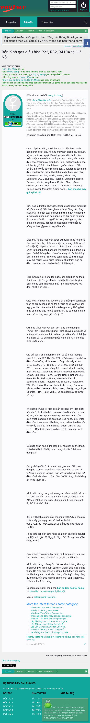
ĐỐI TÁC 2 (8, 702)
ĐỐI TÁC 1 (8, 698)
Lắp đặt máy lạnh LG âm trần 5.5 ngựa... (49, 621)
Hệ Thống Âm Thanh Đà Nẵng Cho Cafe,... (50, 632)
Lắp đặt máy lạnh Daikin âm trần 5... (48, 624)
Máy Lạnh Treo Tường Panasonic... (47, 607)
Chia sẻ (6, 660)
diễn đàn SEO (9, 69)
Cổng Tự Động (38, 74)
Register (84, 9)
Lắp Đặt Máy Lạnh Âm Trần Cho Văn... (49, 627)
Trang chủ (11, 22)
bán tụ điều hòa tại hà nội (70, 588)
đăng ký (65, 713)
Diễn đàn (68, 46)
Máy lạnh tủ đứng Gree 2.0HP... (45, 610)
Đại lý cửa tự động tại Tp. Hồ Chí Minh (21, 80)
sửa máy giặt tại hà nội (36, 637)
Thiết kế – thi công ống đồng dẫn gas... (49, 618)
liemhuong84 (32, 644)
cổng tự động (25, 77)
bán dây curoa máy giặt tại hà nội (47, 591)
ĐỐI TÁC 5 (8, 714)
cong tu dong (55, 95)
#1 (85, 644)
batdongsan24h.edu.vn (45, 597)
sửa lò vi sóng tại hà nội (57, 637)
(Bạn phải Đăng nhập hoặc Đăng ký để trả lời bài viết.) (67, 656)
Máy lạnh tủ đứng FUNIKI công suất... (48, 629)
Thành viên (47, 22)
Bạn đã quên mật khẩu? (59, 10)
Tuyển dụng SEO (78, 46)
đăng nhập (80, 710)
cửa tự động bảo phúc (41, 100)
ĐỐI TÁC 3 (8, 706)
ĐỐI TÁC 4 (8, 710)
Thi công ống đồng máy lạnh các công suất (51, 616)
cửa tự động (13, 71)
